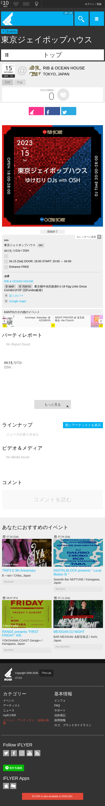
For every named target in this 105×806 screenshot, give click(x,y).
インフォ (60, 700)
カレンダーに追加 (86, 236)
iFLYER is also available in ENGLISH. (52, 796)
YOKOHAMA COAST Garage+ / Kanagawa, (22, 642)
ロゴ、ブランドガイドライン (72, 725)
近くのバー (16, 295)
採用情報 (60, 720)
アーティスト (11, 705)
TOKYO (26, 286)
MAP (11, 286)
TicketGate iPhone (13, 786)
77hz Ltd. (46, 673)
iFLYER (8, 674)
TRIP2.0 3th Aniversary (19, 570)
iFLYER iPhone (6, 786)
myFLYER (9, 715)
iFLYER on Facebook (14, 753)
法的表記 (60, 715)
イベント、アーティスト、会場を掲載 (26, 722)
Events (12, 31)
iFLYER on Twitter (6, 753)
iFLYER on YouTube (30, 753)
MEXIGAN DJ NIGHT (68, 631)
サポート (60, 710)
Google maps (17, 301)
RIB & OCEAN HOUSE (18, 281)
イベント (8, 700)
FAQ (57, 705)
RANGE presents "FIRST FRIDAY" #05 (20, 633)
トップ (52, 54)
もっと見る (52, 404)
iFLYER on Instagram (22, 753)
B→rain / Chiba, (16, 575)
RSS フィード (37, 753)
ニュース (8, 710)
